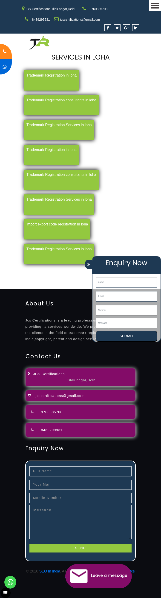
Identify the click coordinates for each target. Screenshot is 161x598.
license (84, 275)
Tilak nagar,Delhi (81, 380)
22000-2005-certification (89, 280)
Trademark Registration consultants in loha (61, 100)
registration (35, 275)
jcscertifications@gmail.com (80, 19)
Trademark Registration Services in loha (59, 125)
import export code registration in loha (57, 224)
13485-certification (15, 286)
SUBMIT (126, 336)
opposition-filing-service (90, 269)
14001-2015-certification (49, 280)
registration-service (15, 269)
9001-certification (14, 280)
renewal (52, 275)
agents (19, 275)
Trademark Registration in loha (51, 75)
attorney (6, 275)
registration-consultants (51, 269)
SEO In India (49, 571)
